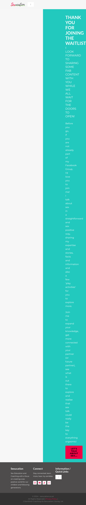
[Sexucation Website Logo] (18, 3)
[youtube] (39, 483)
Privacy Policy (51, 499)
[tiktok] (44, 483)
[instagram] (35, 483)
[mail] (49, 483)
